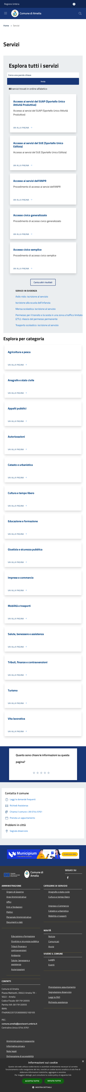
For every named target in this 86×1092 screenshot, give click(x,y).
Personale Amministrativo (18, 917)
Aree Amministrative (16, 897)
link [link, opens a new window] (69, 1075)
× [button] (83, 1061)
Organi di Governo (15, 891)
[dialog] (43, 1075)
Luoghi (51, 959)
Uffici (8, 902)
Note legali (11, 1051)
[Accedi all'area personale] (74, 4)
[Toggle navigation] (5, 13)
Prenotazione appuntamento (62, 987)
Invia (43, 81)
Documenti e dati (14, 922)
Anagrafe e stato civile (59, 891)
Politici (9, 912)
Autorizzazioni (18, 969)
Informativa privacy (15, 1046)
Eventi (51, 964)
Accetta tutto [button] (32, 1081)
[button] (43, 1087)
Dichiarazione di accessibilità (20, 1056)
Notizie (51, 936)
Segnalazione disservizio (59, 992)
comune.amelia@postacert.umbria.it (19, 1023)
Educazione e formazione (23, 936)
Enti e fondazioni (14, 907)
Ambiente (15, 955)
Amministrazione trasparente (20, 1041)
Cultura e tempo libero (59, 897)
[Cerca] (80, 13)
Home (6, 25)
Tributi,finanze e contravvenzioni (19, 948)
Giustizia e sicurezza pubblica (25, 941)
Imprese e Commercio (58, 905)
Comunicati (53, 941)
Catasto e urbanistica (58, 911)
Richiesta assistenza (58, 1002)
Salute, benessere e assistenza (20, 962)
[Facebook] (68, 878)
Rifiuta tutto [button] (54, 1081)
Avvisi (51, 946)
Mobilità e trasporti (57, 916)
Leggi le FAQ (54, 997)
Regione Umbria (11, 4)
